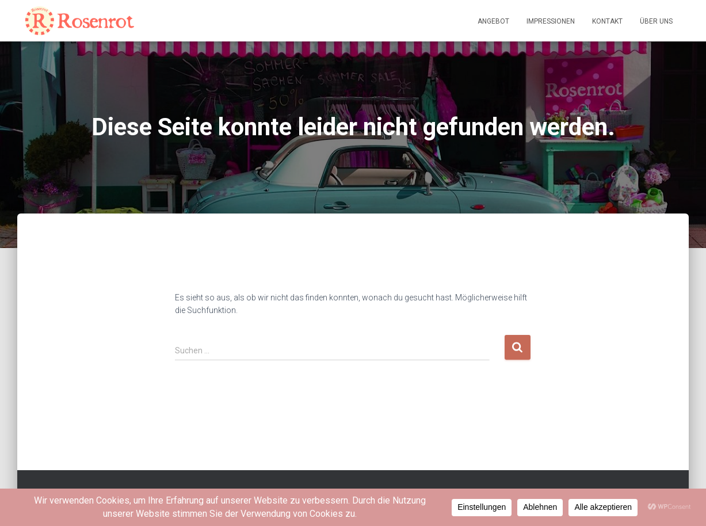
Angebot (493, 21)
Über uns (656, 21)
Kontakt (607, 21)
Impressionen (550, 21)
